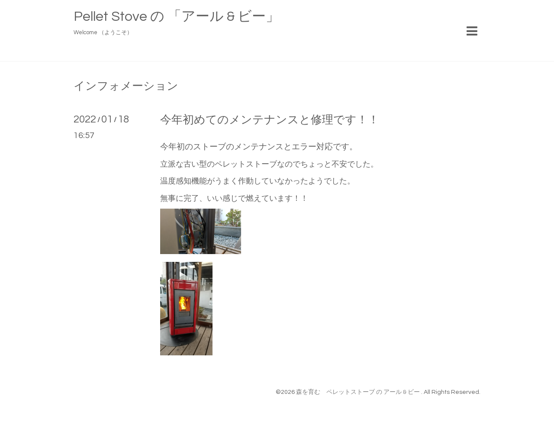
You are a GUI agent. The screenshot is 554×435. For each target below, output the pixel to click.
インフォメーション (126, 86)
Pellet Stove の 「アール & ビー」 (177, 17)
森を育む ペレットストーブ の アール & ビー (358, 392)
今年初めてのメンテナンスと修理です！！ (269, 120)
